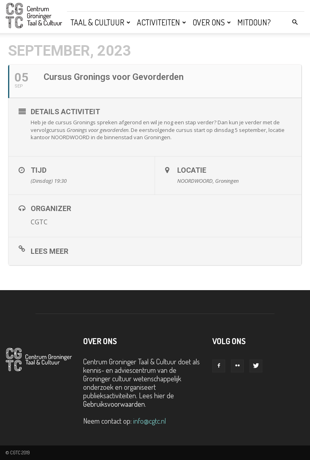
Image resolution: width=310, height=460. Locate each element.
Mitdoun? (254, 22)
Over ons (212, 22)
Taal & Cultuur (100, 22)
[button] (294, 22)
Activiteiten (161, 22)
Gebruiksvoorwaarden (114, 403)
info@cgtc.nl (149, 420)
